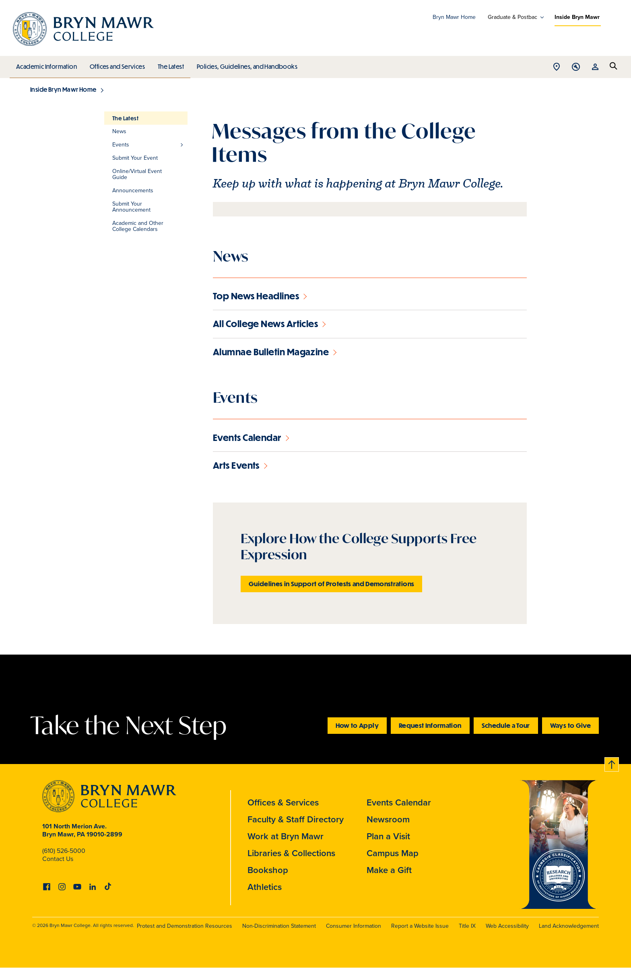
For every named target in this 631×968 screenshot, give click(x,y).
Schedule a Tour (506, 725)
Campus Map (393, 853)
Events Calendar (399, 802)
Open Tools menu (575, 67)
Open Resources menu (595, 67)
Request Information (430, 725)
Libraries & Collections (291, 853)
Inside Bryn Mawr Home (63, 89)
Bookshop (267, 870)
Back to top (612, 763)
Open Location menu (556, 67)
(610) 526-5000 (63, 850)
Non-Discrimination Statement (279, 926)
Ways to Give (570, 725)
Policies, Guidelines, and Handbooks (244, 64)
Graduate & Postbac (512, 17)
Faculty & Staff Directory (295, 819)
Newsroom (388, 819)
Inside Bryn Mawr (577, 17)
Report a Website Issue (420, 926)
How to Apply (357, 725)
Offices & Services (283, 802)
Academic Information (46, 64)
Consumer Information (353, 926)
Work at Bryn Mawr (285, 836)
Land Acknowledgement (569, 926)
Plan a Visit (388, 836)
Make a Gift (389, 870)
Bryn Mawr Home (454, 17)
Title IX (467, 926)
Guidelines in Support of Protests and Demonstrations (331, 583)
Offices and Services (116, 64)
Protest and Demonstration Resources (184, 926)
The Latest (169, 64)
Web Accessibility (507, 926)
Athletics (264, 887)
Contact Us (57, 858)
